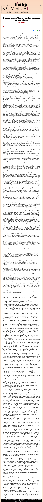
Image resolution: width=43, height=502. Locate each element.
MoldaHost (26, 501)
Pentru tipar (5, 26)
